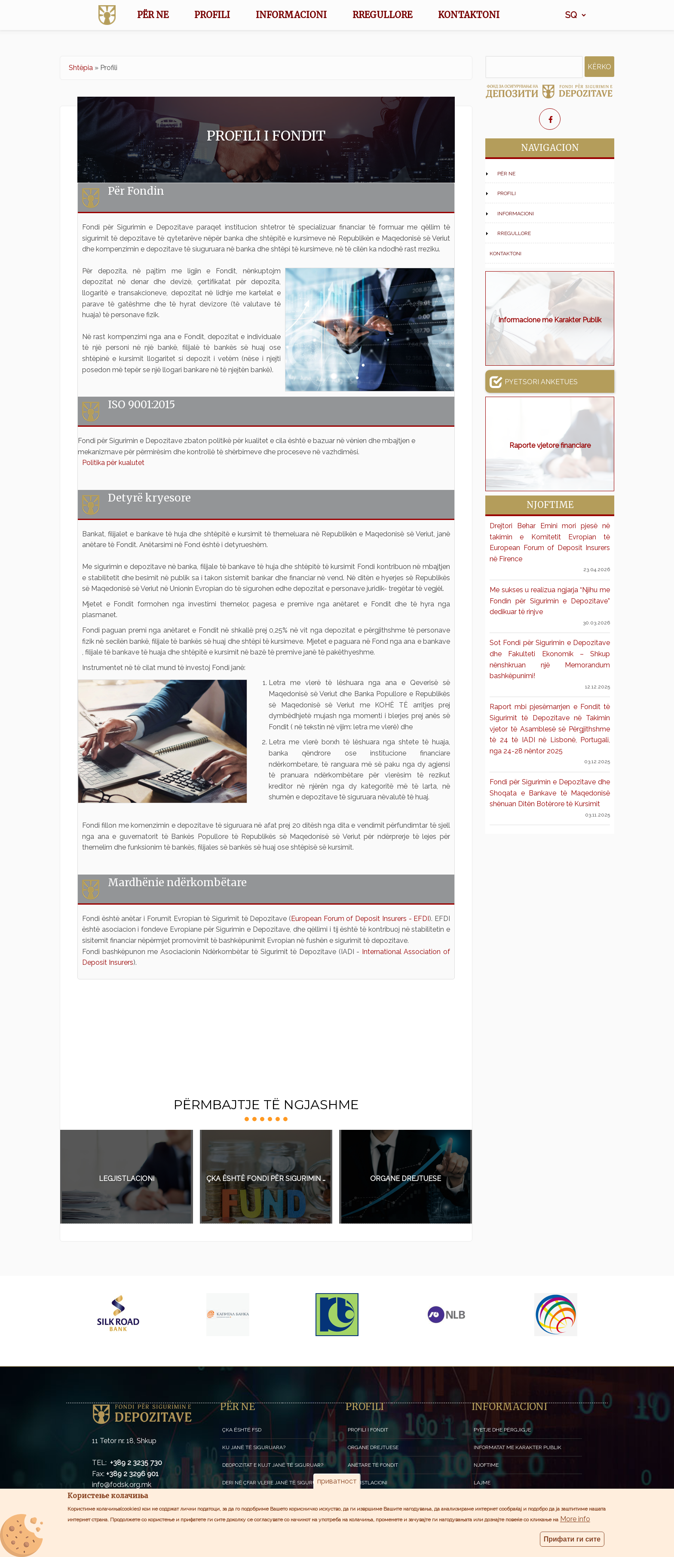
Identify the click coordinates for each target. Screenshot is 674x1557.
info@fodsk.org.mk (121, 1485)
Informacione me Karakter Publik (549, 320)
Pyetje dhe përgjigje (502, 1430)
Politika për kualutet (113, 463)
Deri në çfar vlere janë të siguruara (274, 1483)
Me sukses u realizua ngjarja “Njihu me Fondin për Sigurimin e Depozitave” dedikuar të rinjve (550, 601)
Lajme (482, 1483)
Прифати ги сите (572, 1542)
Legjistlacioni (126, 1179)
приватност (337, 1485)
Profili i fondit (368, 1430)
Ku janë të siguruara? (253, 1447)
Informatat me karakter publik (517, 1447)
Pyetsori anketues (534, 381)
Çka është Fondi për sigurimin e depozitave (269, 1179)
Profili (212, 14)
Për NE (152, 14)
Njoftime (486, 1465)
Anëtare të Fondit (373, 1465)
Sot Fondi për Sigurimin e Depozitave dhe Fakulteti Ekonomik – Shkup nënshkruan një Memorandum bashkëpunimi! (550, 659)
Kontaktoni (468, 14)
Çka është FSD (241, 1430)
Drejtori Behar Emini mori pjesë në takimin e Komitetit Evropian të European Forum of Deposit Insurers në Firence (550, 542)
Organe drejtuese (405, 1179)
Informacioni (291, 14)
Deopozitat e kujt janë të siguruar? (272, 1465)
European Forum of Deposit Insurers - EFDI (360, 919)
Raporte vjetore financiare (550, 445)
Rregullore (382, 14)
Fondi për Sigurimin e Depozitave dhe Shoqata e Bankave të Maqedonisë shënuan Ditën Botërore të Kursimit (550, 793)
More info (575, 1522)
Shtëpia (81, 68)
